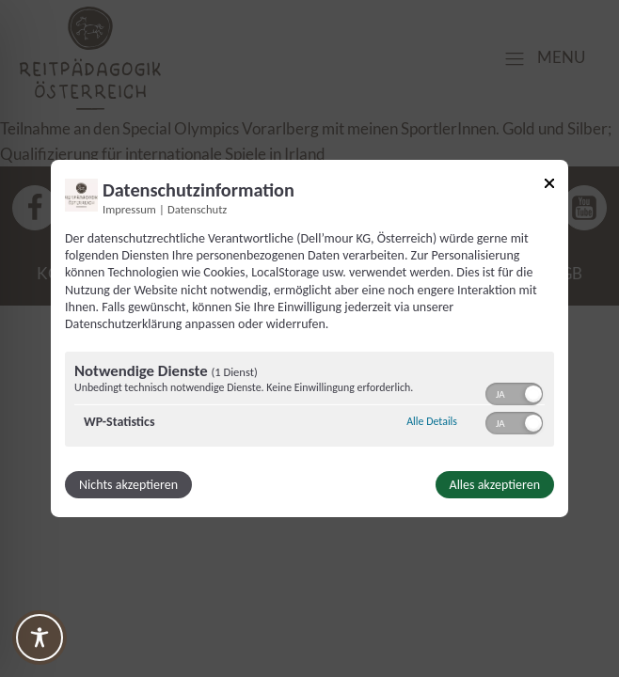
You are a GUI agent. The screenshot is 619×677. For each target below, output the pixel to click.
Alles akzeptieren (495, 485)
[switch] (514, 392)
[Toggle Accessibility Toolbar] (39, 637)
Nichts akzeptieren (128, 485)
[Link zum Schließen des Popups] (549, 187)
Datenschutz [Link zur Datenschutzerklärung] (197, 209)
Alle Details (431, 421)
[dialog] (309, 338)
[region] (309, 401)
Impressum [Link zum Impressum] (129, 209)
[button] (533, 394)
